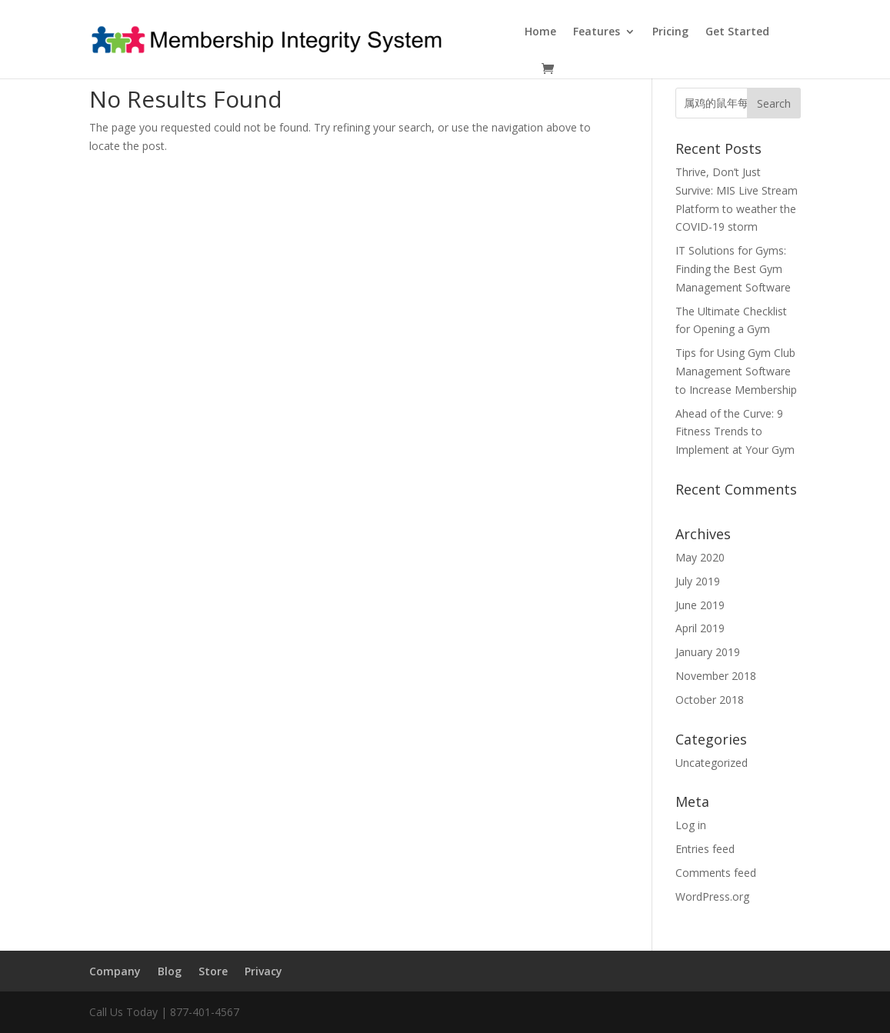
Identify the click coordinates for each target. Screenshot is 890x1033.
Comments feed (715, 872)
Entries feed (705, 848)
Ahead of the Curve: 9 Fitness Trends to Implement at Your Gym (735, 432)
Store (213, 971)
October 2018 (709, 699)
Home (540, 32)
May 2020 (700, 557)
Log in (690, 825)
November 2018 (715, 675)
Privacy (263, 971)
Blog (170, 971)
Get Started (737, 32)
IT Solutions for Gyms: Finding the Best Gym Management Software (733, 269)
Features (596, 32)
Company (115, 971)
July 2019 (697, 581)
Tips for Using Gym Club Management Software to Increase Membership (736, 371)
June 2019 (700, 605)
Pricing (670, 32)
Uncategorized (711, 762)
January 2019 (707, 652)
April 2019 (700, 628)
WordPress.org (712, 896)
